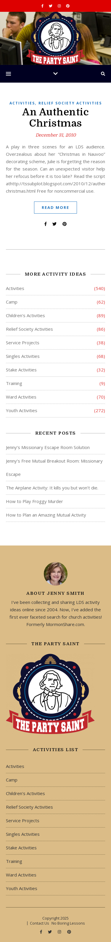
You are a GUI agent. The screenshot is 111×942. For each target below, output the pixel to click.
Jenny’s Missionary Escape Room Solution (48, 447)
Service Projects (22, 342)
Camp (11, 302)
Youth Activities (21, 410)
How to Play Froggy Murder (34, 501)
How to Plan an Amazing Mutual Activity (46, 515)
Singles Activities (23, 356)
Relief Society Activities (70, 103)
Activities (22, 103)
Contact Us (39, 923)
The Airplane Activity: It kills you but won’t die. (52, 488)
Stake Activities (21, 370)
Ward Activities (21, 397)
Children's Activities (25, 315)
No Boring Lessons (68, 923)
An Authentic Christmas (55, 118)
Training (14, 383)
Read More (55, 207)
